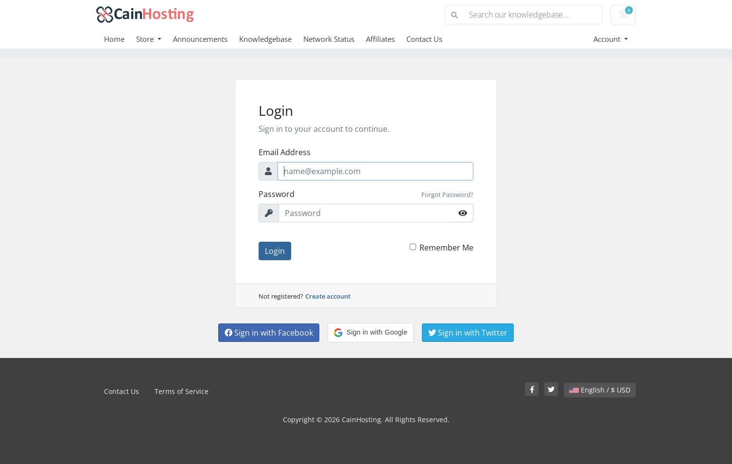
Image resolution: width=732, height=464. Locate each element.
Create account (327, 296)
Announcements (200, 39)
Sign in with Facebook (269, 332)
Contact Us (424, 39)
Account (607, 39)
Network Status (328, 39)
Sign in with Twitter (467, 332)
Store (146, 39)
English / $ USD (599, 389)
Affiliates (380, 39)
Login (275, 251)
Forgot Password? (447, 194)
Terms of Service (182, 391)
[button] (371, 332)
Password (277, 194)
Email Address (285, 152)
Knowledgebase (265, 39)
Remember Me (446, 247)
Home (114, 39)
